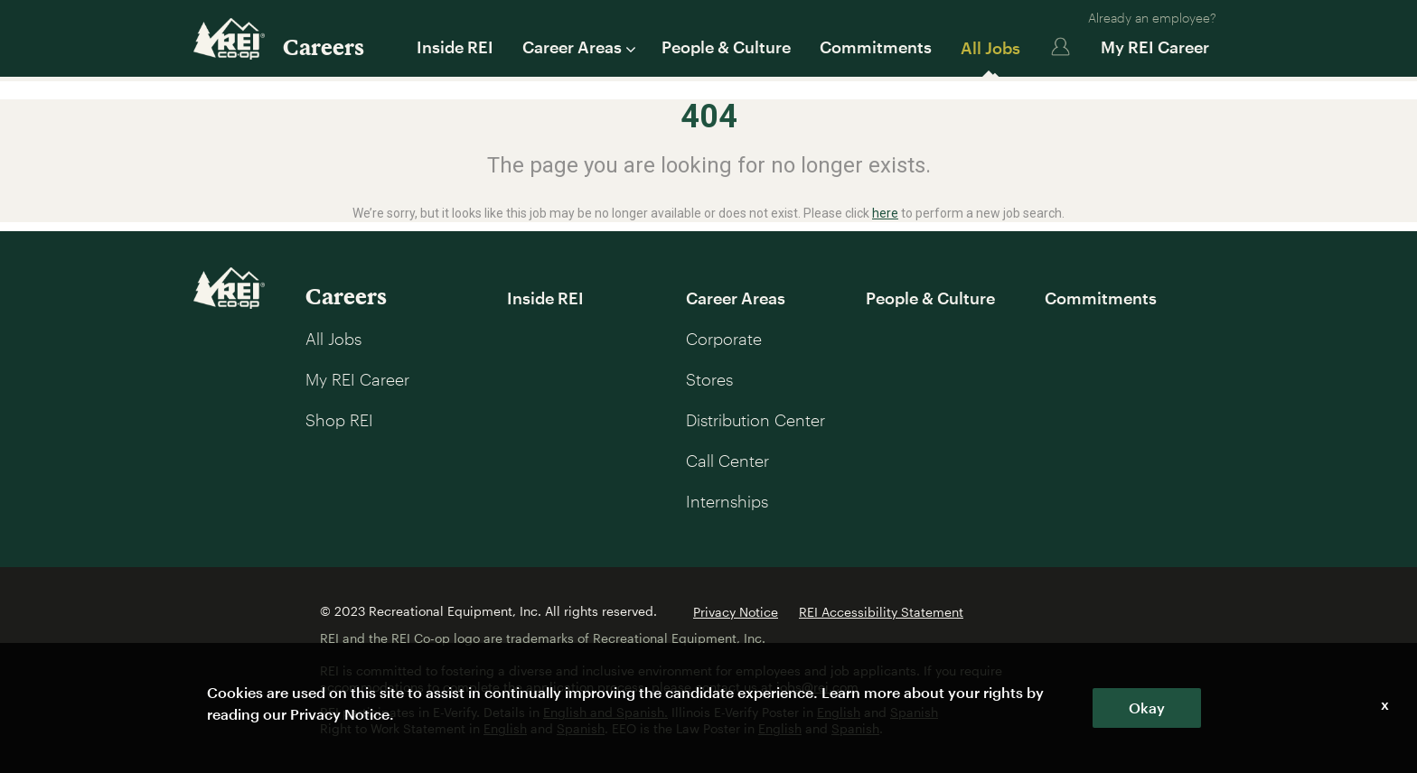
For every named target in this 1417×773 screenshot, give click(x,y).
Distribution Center (755, 420)
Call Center (727, 460)
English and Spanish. (605, 712)
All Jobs (990, 48)
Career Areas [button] (577, 47)
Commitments (876, 47)
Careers (323, 46)
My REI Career (1155, 47)
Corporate (724, 339)
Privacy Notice (735, 611)
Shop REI (339, 420)
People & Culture (726, 47)
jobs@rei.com (817, 686)
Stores (709, 379)
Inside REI (455, 47)
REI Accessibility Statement (881, 611)
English (838, 712)
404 (708, 116)
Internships (727, 501)
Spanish (914, 712)
